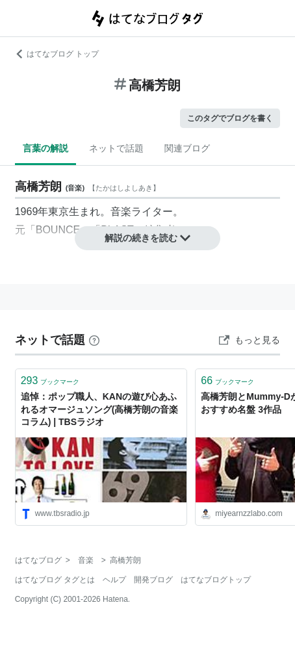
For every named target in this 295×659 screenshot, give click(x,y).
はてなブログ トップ (57, 53)
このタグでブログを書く (230, 118)
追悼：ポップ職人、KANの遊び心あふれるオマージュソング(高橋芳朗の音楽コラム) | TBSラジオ (100, 409)
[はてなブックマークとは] (94, 339)
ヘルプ (114, 579)
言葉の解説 (45, 148)
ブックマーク (50, 380)
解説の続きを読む (147, 238)
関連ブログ (187, 148)
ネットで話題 (116, 148)
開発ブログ (153, 579)
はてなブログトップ (216, 579)
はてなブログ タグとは (55, 579)
